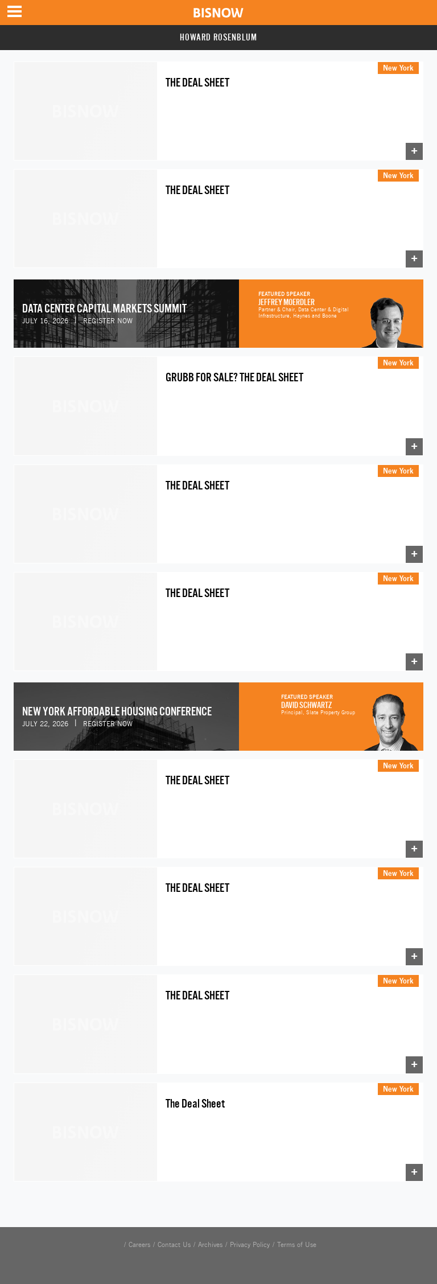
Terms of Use (296, 1245)
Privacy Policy (250, 1245)
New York (398, 67)
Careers (139, 1245)
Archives (210, 1245)
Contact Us (174, 1245)
